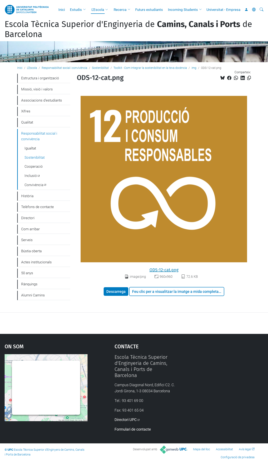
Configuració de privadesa (238, 457)
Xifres (25, 111)
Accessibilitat (224, 449)
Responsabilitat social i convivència (64, 67)
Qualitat (27, 122)
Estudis (76, 10)
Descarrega (116, 291)
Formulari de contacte (133, 429)
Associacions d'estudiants (41, 100)
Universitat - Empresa (223, 10)
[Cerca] (261, 9)
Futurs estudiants (149, 10)
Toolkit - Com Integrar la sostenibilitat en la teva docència (150, 67)
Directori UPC (126, 419)
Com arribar (30, 229)
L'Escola (97, 10)
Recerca (120, 10)
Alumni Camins (33, 295)
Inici (61, 10)
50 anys (27, 273)
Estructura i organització (40, 78)
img (194, 67)
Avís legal (245, 449)
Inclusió (30, 176)
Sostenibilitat (100, 67)
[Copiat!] (249, 78)
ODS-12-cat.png (163, 269)
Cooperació (33, 166)
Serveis (27, 240)
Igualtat (30, 148)
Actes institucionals (36, 262)
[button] (85, 9)
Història (27, 196)
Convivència (33, 185)
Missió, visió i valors (37, 89)
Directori (28, 218)
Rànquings (29, 284)
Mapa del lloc (201, 449)
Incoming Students (183, 10)
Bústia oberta (31, 251)
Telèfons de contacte (37, 207)
